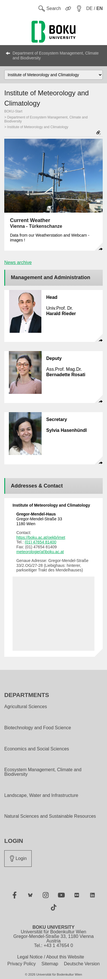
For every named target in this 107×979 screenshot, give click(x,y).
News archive (18, 262)
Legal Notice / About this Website (50, 956)
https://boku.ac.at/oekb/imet (40, 537)
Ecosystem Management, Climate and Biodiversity (42, 772)
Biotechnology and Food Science (37, 728)
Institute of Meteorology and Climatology (37, 127)
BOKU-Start (13, 111)
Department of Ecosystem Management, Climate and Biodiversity (56, 55)
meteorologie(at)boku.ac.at (40, 551)
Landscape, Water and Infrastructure (41, 795)
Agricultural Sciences (25, 706)
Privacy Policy (21, 963)
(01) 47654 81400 (40, 542)
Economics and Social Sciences (36, 749)
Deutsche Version (82, 963)
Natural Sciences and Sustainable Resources (50, 816)
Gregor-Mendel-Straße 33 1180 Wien (39, 519)
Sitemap (49, 963)
